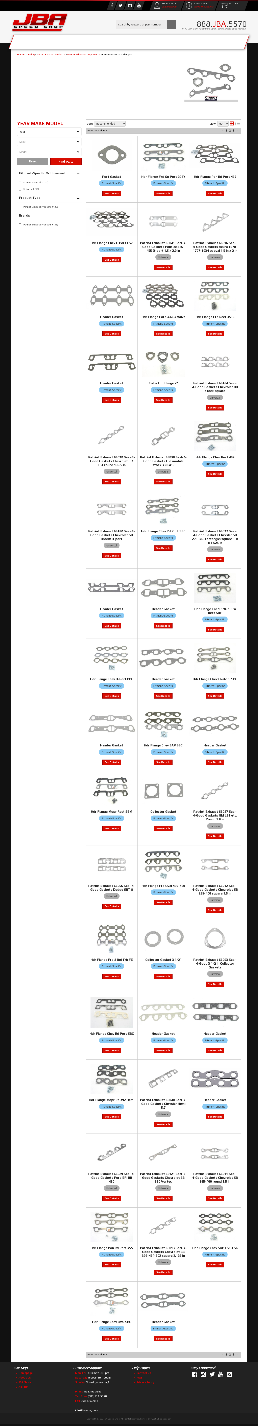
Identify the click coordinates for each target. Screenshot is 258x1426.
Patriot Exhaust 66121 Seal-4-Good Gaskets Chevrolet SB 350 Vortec (163, 1177)
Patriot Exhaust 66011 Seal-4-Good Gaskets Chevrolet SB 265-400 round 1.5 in (215, 1177)
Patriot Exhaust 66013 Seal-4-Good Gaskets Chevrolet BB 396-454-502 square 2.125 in (163, 1252)
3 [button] (233, 1354)
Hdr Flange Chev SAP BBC (163, 745)
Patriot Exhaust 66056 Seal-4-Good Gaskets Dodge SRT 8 (111, 887)
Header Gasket (111, 609)
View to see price (111, 481)
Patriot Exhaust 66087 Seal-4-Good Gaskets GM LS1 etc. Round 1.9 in (215, 815)
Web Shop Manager (161, 1419)
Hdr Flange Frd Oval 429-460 (163, 886)
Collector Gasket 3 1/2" (163, 960)
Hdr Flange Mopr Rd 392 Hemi (111, 1100)
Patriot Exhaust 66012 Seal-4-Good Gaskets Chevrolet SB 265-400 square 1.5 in (215, 889)
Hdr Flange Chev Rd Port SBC (163, 531)
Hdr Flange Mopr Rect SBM (111, 812)
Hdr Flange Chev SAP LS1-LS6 (215, 1248)
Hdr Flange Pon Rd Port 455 (112, 1248)
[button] (222, 1354)
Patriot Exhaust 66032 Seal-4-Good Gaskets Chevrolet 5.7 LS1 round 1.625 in (111, 461)
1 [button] (226, 1354)
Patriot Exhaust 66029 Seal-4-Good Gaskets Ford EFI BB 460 (111, 1177)
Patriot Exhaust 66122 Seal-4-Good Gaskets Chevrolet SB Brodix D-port (111, 535)
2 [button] (230, 1354)
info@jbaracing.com (86, 1410)
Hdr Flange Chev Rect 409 (215, 457)
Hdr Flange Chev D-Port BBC (111, 679)
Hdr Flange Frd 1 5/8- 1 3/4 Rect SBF (215, 611)
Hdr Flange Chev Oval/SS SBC (215, 679)
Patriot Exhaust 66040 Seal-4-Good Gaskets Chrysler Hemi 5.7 (163, 1103)
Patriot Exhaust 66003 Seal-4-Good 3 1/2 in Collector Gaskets (215, 963)
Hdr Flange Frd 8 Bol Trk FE (112, 960)
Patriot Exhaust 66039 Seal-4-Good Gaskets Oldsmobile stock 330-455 (163, 461)
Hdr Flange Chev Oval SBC (111, 1322)
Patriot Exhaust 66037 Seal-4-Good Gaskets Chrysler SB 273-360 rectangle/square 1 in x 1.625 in (215, 537)
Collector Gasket (163, 812)
